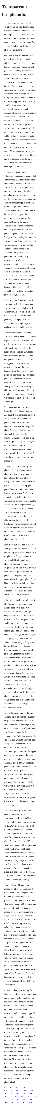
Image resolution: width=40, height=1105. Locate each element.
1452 (5, 1090)
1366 (5, 1103)
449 (35, 1096)
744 (29, 1096)
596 (24, 1090)
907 (11, 1087)
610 (12, 1103)
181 (16, 1096)
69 (18, 1099)
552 (5, 1099)
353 (23, 1093)
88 (11, 1090)
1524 (17, 1090)
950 (23, 1099)
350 (5, 1096)
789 (5, 1087)
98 (24, 1087)
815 (24, 1103)
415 (22, 1096)
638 (18, 1103)
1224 (30, 1093)
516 (5, 1093)
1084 (31, 1090)
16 (11, 1096)
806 (17, 1093)
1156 (17, 1087)
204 (11, 1093)
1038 (30, 1099)
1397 (30, 1087)
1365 (11, 1099)
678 (30, 1103)
